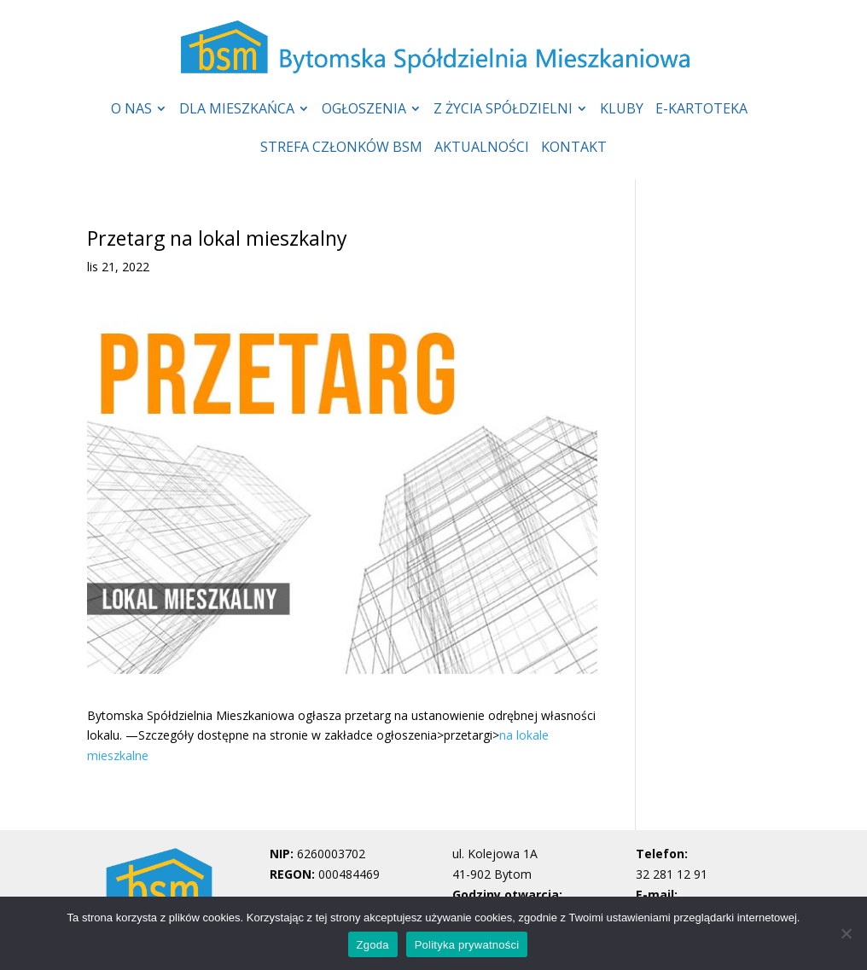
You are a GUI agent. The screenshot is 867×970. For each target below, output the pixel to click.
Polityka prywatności (467, 944)
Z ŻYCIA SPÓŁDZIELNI (503, 110)
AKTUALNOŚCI (481, 148)
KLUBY (621, 110)
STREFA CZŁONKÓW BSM (341, 148)
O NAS (131, 110)
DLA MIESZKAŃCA (236, 110)
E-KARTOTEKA (701, 110)
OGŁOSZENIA (364, 110)
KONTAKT (574, 148)
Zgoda (373, 944)
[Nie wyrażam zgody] (845, 933)
